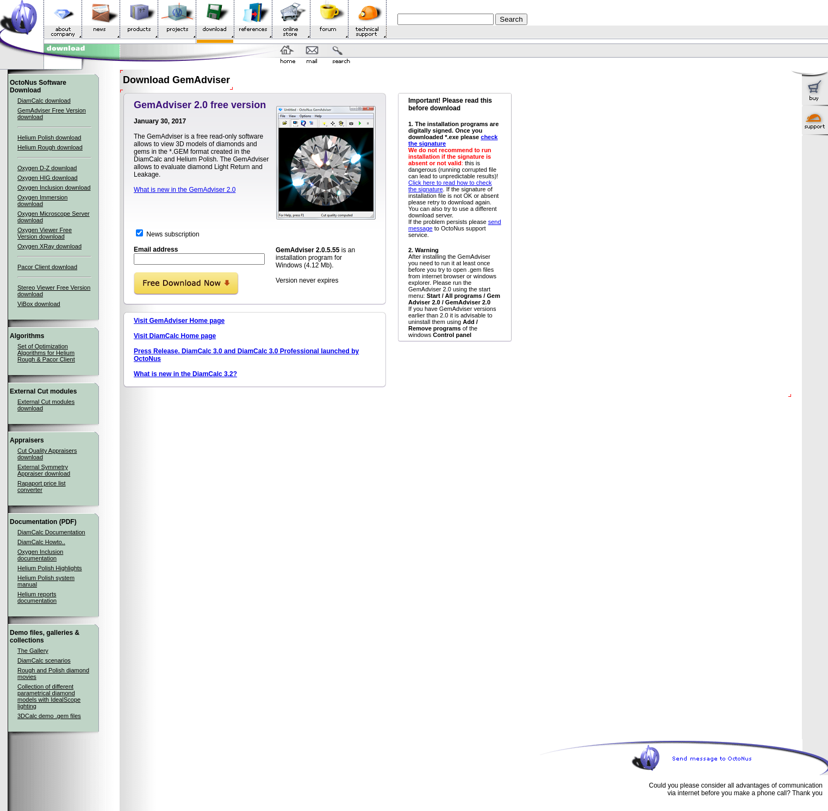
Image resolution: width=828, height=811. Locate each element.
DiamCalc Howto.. (41, 542)
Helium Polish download (49, 137)
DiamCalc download (44, 100)
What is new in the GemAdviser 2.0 (184, 190)
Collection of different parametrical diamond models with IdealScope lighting (48, 696)
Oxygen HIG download (47, 177)
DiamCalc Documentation (51, 532)
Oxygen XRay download (49, 246)
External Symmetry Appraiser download (43, 470)
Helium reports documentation (37, 597)
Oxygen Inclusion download (54, 187)
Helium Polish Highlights (49, 568)
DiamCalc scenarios (44, 660)
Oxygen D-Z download (47, 168)
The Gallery (32, 650)
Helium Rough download (50, 147)
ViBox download (38, 304)
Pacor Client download (47, 267)
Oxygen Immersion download (42, 200)
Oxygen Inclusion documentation (40, 555)
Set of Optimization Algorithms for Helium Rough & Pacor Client (46, 353)
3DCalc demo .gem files (49, 716)
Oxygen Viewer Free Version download (44, 233)
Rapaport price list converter (41, 486)
